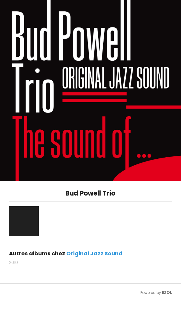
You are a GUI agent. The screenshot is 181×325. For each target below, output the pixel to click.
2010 (13, 263)
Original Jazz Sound (94, 253)
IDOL (167, 292)
